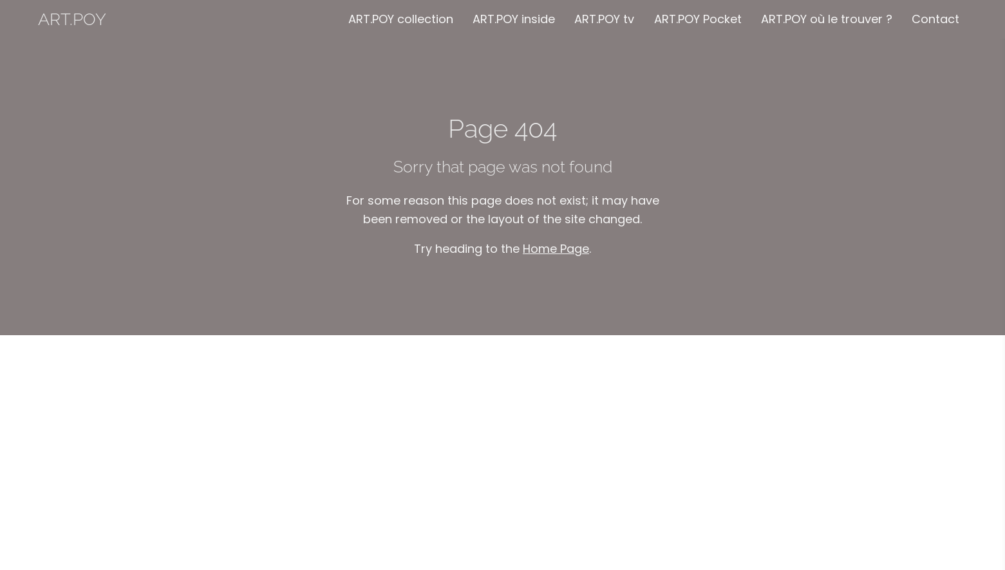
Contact (935, 19)
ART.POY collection (400, 19)
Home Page (556, 249)
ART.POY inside (514, 19)
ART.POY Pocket (698, 19)
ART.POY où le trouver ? (826, 19)
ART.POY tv (604, 19)
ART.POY (72, 19)
